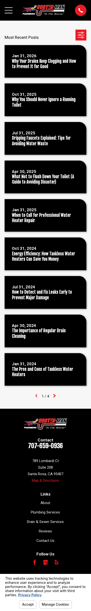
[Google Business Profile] (45, 562)
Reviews (45, 531)
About (45, 503)
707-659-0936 (45, 446)
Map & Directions (45, 480)
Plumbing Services (45, 512)
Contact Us (45, 540)
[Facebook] (34, 562)
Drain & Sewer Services (45, 522)
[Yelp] (56, 562)
